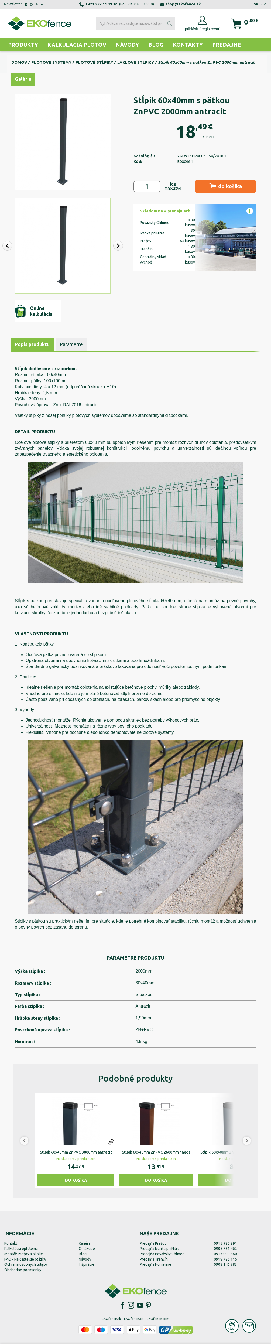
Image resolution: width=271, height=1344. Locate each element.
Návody (127, 45)
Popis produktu (32, 344)
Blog (155, 45)
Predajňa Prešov (153, 1243)
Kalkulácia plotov (76, 45)
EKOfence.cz (133, 1319)
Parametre (71, 344)
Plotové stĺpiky (94, 62)
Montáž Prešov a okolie (23, 1254)
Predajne (226, 45)
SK (256, 4)
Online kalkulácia (34, 311)
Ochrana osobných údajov (26, 1264)
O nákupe (87, 1248)
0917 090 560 (225, 1254)
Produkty (23, 45)
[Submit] (169, 23)
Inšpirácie (86, 1264)
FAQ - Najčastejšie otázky (25, 1259)
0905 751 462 (225, 1248)
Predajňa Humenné (155, 1264)
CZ (263, 4)
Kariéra (84, 1243)
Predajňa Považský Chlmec (162, 1254)
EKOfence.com (158, 1319)
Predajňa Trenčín (154, 1259)
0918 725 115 (225, 1259)
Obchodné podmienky (22, 1270)
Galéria (23, 78)
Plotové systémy (51, 62)
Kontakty (188, 45)
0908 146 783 (225, 1264)
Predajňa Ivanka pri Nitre (160, 1248)
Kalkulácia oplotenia (21, 1248)
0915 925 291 (225, 1243)
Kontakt (10, 1243)
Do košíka (76, 1180)
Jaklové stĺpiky (135, 62)
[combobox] (135, 23)
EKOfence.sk (111, 1319)
